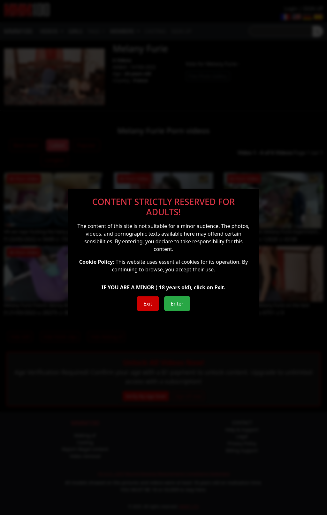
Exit (147, 303)
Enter (177, 303)
